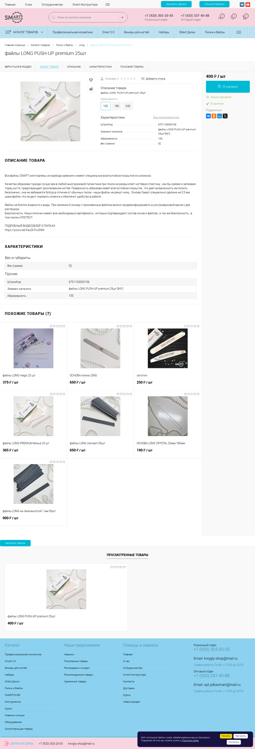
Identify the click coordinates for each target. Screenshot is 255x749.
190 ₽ (168, 452)
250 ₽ (168, 384)
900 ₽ (33, 520)
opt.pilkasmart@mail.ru (222, 685)
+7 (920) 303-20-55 (51, 743)
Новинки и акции (15, 715)
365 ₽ (33, 452)
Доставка (128, 688)
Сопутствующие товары (19, 728)
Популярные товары (76, 661)
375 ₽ (33, 384)
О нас (28, 4)
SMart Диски (12, 681)
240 (128, 106)
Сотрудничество (52, 4)
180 (116, 106)
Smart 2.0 (10, 661)
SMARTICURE (12, 694)
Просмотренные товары (127, 555)
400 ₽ (15, 623)
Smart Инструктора (85, 4)
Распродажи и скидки (77, 667)
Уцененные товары (75, 681)
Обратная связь (19, 743)
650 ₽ (100, 384)
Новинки (69, 654)
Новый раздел (131, 701)
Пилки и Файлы (14, 688)
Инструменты (13, 701)
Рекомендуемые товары (78, 674)
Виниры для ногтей (16, 667)
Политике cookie (190, 740)
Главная (10, 4)
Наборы (9, 674)
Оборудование (13, 722)
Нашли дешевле (218, 97)
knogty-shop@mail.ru (220, 658)
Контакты (129, 681)
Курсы (8, 708)
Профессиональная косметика (23, 654)
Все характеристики (166, 117)
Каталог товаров (25, 32)
